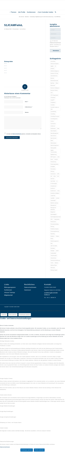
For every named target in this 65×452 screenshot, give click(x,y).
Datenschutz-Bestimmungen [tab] (7, 441)
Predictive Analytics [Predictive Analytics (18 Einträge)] (55, 228)
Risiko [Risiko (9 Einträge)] (52, 238)
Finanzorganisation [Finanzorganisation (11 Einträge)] (54, 164)
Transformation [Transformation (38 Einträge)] (54, 255)
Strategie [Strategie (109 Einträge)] (52, 250)
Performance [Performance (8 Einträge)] (53, 221)
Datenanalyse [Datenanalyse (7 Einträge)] (53, 143)
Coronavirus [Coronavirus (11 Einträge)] (53, 123)
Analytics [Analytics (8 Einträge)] (52, 68)
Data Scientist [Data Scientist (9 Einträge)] (53, 138)
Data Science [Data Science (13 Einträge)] (53, 135)
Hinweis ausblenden (39, 450)
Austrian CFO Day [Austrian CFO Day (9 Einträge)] (54, 73)
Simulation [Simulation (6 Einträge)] (53, 248)
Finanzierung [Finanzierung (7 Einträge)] (53, 161)
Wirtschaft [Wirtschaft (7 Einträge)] (53, 267)
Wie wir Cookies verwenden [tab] (7, 325)
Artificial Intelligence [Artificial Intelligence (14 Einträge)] (55, 71)
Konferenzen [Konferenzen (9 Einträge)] (53, 190)
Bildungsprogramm (10, 287)
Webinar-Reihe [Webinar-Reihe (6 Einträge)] (54, 265)
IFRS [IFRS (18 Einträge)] (55, 176)
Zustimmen (3, 314)
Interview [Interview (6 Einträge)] (52, 178)
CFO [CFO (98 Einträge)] (52, 92)
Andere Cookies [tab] (4, 428)
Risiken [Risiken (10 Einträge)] (57, 236)
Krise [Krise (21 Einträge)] (58, 190)
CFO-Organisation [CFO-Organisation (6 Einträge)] (54, 95)
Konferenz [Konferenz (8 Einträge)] (53, 188)
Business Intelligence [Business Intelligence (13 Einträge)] (55, 87)
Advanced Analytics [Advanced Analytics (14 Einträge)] (55, 63)
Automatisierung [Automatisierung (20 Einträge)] (54, 75)
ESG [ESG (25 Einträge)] (58, 156)
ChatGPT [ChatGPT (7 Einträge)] (53, 100)
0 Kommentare (15, 29)
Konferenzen (8, 290)
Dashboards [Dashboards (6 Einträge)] (53, 128)
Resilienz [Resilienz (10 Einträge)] (52, 236)
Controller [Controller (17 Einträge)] (53, 104)
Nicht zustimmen (13, 314)
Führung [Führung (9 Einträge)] (52, 171)
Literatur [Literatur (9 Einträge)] (57, 198)
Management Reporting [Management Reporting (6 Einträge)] (53, 208)
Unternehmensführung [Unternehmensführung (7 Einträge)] (55, 260)
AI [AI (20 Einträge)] (55, 66)
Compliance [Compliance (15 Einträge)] (53, 102)
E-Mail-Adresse (28, 107)
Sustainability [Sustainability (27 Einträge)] (53, 253)
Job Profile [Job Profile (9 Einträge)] (53, 181)
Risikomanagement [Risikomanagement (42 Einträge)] (55, 241)
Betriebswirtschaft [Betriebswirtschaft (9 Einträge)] (54, 80)
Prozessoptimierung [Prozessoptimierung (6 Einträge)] (55, 231)
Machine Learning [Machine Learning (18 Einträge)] (54, 202)
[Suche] (55, 12)
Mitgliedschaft (8, 295)
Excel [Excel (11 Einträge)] (52, 159)
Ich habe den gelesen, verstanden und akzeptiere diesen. (24, 133)
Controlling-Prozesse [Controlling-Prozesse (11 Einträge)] (55, 116)
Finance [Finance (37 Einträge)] (56, 159)
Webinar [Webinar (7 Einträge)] (56, 262)
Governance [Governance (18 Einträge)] (53, 173)
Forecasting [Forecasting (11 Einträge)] (53, 168)
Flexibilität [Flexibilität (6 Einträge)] (53, 166)
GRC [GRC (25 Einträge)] (58, 173)
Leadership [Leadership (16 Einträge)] (53, 195)
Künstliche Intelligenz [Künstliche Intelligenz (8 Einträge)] (55, 193)
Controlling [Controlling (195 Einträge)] (53, 113)
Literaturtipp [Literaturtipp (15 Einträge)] (53, 200)
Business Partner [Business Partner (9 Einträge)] (54, 90)
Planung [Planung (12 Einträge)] (52, 226)
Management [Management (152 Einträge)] (53, 205)
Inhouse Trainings (9, 292)
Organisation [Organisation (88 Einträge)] (56, 219)
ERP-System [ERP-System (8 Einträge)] (53, 156)
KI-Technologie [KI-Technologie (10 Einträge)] (54, 183)
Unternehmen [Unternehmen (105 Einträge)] (53, 258)
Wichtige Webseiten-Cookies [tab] (7, 341)
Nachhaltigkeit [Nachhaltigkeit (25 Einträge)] (53, 214)
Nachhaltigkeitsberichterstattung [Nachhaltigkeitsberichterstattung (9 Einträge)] (56, 216)
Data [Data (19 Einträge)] (58, 128)
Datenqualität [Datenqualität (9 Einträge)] (53, 147)
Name (26, 101)
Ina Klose (24, 29)
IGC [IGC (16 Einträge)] (58, 176)
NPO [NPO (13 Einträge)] (52, 219)
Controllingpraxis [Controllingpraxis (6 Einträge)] (54, 118)
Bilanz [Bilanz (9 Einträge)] (57, 83)
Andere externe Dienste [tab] (6, 395)
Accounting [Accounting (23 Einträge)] (53, 61)
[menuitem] (13, 12)
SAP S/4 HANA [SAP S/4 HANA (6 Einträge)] (54, 245)
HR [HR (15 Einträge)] (51, 176)
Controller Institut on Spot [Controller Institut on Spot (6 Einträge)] (55, 108)
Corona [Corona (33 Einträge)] (52, 121)
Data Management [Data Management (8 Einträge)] (54, 133)
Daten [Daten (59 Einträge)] (52, 140)
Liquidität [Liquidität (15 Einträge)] (52, 198)
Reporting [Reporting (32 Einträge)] (53, 233)
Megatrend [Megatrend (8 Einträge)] (53, 211)
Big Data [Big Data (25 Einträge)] (52, 83)
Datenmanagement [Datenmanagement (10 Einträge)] (55, 145)
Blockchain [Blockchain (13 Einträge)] (53, 85)
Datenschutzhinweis (17, 133)
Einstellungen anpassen (24, 314)
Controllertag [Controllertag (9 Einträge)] (53, 111)
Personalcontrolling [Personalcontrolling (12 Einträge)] (55, 224)
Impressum (27, 290)
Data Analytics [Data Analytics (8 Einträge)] (54, 130)
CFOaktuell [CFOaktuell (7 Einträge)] (53, 97)
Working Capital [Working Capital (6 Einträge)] (54, 270)
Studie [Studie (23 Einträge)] (57, 250)
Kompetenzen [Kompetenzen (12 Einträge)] (53, 186)
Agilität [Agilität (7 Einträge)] (52, 66)
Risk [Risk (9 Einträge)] (51, 243)
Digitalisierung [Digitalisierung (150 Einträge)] (53, 154)
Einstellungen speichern (26, 450)
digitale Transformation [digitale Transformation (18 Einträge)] (54, 151)
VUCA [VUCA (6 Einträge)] (52, 262)
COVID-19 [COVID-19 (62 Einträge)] (53, 126)
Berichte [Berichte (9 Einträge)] (52, 78)
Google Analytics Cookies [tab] (6, 378)
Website (27, 112)
